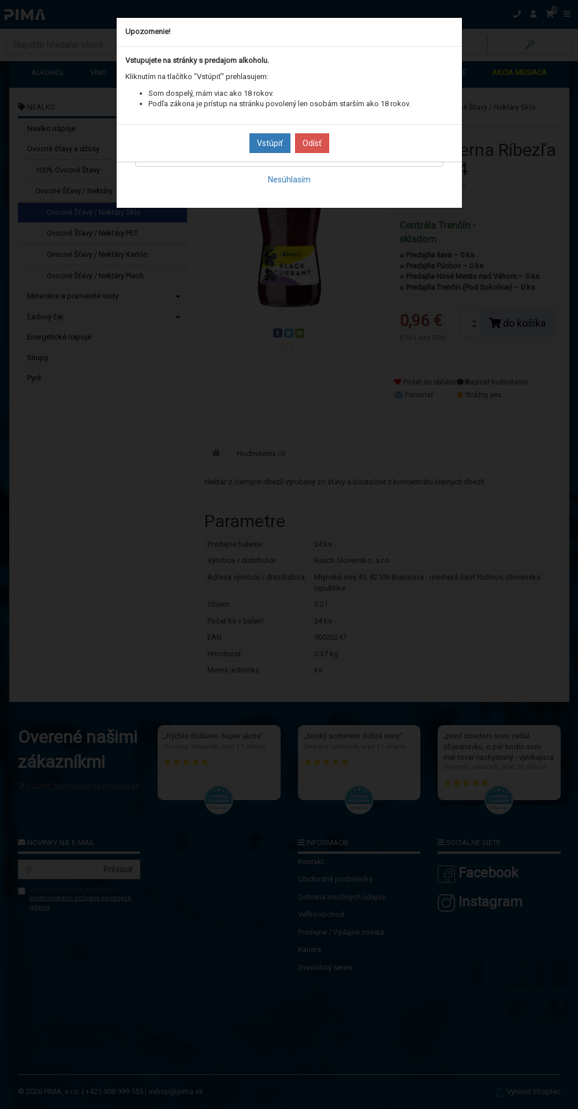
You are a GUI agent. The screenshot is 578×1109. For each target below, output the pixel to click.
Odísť (312, 143)
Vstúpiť (270, 143)
